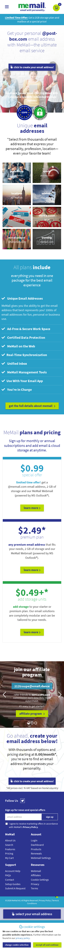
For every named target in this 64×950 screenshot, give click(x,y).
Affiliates (36, 875)
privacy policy (23, 938)
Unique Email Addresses (22, 298)
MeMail (15, 900)
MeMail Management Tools (24, 372)
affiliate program (32, 714)
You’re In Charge (17, 389)
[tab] (32, 298)
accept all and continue (47, 944)
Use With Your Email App (22, 381)
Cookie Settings (40, 879)
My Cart (9, 858)
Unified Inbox (14, 363)
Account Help (12, 871)
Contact (9, 879)
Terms (34, 888)
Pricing (9, 853)
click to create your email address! (32, 67)
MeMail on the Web (18, 346)
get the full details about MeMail (32, 406)
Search (9, 844)
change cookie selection (17, 944)
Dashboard (37, 844)
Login (34, 840)
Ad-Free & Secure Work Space (26, 329)
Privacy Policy (45, 900)
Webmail (36, 871)
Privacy (35, 884)
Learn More (32, 508)
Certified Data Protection (23, 337)
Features (10, 849)
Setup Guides (12, 884)
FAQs (8, 875)
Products (36, 849)
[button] (56, 7)
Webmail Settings (41, 858)
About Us (10, 840)
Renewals (36, 853)
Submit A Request (15, 888)
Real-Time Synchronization (24, 355)
